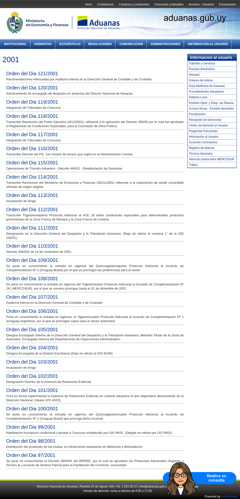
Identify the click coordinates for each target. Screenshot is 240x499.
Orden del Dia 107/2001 (32, 297)
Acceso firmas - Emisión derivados (211, 108)
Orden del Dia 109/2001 (32, 260)
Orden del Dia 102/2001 (32, 376)
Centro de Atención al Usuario (208, 125)
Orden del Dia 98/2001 (30, 441)
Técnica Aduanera (201, 153)
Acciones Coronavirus (203, 142)
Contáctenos (105, 4)
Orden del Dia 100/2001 (32, 408)
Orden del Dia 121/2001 (32, 73)
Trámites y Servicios (202, 63)
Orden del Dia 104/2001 (32, 347)
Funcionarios (227, 4)
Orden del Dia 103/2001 (32, 362)
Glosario (194, 74)
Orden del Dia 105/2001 (32, 329)
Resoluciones (100, 44)
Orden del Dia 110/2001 (32, 246)
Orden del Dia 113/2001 (32, 195)
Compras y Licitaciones (134, 4)
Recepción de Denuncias (205, 120)
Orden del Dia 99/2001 (30, 427)
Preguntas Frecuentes (203, 131)
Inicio (88, 4)
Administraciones (165, 44)
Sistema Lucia (198, 97)
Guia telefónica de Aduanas (207, 86)
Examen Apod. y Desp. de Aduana (211, 103)
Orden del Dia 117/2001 (32, 134)
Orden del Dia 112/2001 (32, 209)
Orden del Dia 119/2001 (32, 102)
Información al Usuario (208, 44)
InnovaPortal (229, 496)
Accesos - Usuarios (201, 4)
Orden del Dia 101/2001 (32, 390)
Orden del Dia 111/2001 (32, 228)
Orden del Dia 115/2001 (32, 162)
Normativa (43, 44)
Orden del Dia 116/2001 (32, 148)
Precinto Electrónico (202, 69)
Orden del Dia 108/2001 (32, 278)
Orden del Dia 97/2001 (30, 455)
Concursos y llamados (168, 4)
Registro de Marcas (201, 148)
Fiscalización (197, 114)
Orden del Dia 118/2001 (32, 116)
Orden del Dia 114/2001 (32, 177)
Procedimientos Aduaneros (206, 91)
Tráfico (193, 165)
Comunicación (131, 44)
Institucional (15, 44)
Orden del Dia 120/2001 (32, 87)
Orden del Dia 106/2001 (32, 311)
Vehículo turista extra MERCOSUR (211, 159)
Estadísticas (70, 44)
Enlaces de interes (201, 80)
